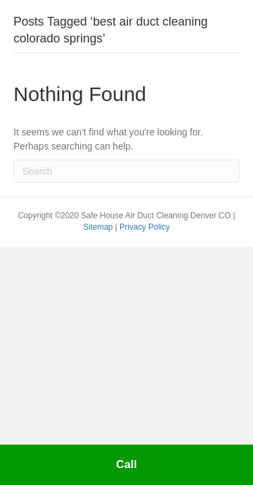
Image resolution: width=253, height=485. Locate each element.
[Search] (126, 171)
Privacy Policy (144, 227)
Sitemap (99, 227)
